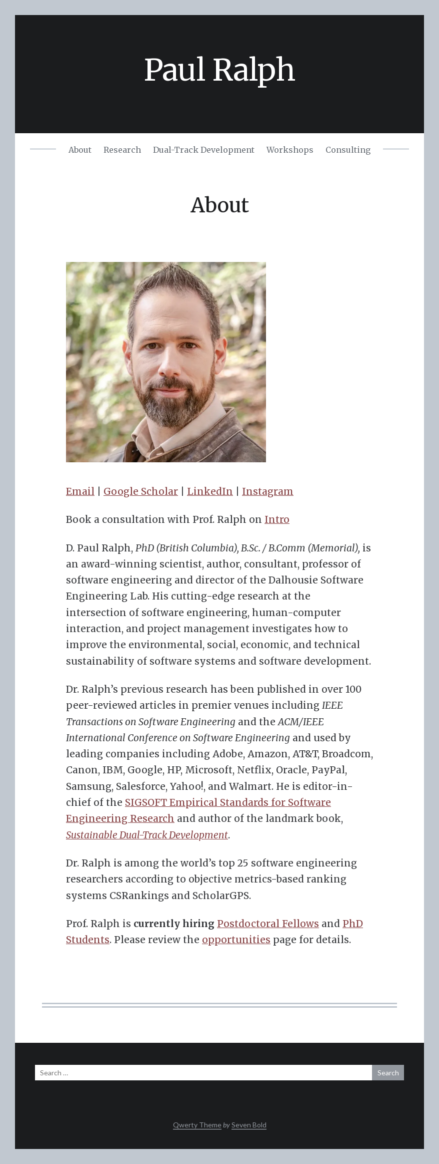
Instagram (268, 491)
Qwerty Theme (197, 1124)
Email (80, 491)
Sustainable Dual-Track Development (147, 835)
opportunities (236, 940)
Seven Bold (249, 1124)
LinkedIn (210, 491)
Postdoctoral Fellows (268, 924)
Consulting (348, 150)
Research (122, 150)
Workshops (290, 150)
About (80, 150)
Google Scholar (141, 491)
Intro (277, 519)
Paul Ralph (220, 70)
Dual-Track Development (203, 150)
